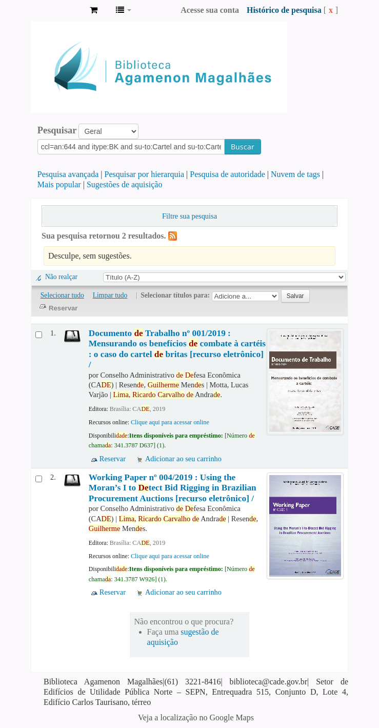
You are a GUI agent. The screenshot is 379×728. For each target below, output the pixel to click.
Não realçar (61, 277)
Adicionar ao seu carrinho (183, 459)
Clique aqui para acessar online (170, 422)
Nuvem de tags (295, 174)
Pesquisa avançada (68, 174)
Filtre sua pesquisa (189, 216)
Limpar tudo (110, 295)
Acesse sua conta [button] (210, 10)
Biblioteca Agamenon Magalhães (56, 10)
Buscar (242, 146)
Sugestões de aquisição (125, 184)
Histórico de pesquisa (284, 10)
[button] (93, 10)
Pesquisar (57, 130)
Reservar (112, 459)
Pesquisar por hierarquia (145, 174)
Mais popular (59, 184)
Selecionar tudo (62, 295)
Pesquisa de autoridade (227, 174)
